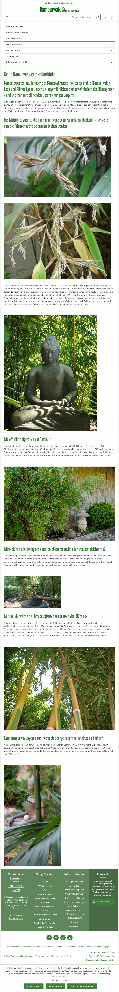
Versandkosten (52, 947)
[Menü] (7, 17)
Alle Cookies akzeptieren (82, 986)
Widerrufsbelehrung (74, 894)
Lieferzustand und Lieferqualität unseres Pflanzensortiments (74, 914)
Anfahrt (45, 890)
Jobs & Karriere (44, 919)
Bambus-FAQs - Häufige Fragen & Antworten (45, 925)
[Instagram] (70, 938)
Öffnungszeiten (45, 886)
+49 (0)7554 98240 (16, 888)
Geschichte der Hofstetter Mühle (45, 909)
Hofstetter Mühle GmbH (61, 956)
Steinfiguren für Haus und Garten (100, 960)
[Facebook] (49, 938)
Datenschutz (54, 980)
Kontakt (45, 882)
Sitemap (74, 922)
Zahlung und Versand (74, 882)
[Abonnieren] (112, 902)
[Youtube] (56, 938)
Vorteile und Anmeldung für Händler (44, 901)
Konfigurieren (55, 986)
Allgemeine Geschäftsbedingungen (74, 888)
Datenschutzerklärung (74, 898)
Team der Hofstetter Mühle (45, 915)
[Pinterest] (63, 938)
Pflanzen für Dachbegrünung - (102, 956)
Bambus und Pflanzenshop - (103, 953)
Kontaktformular (16, 918)
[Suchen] (97, 17)
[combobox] (81, 17)
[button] (111, 27)
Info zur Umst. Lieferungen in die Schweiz (74, 905)
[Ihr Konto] (105, 17)
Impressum (74, 927)
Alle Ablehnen (33, 986)
